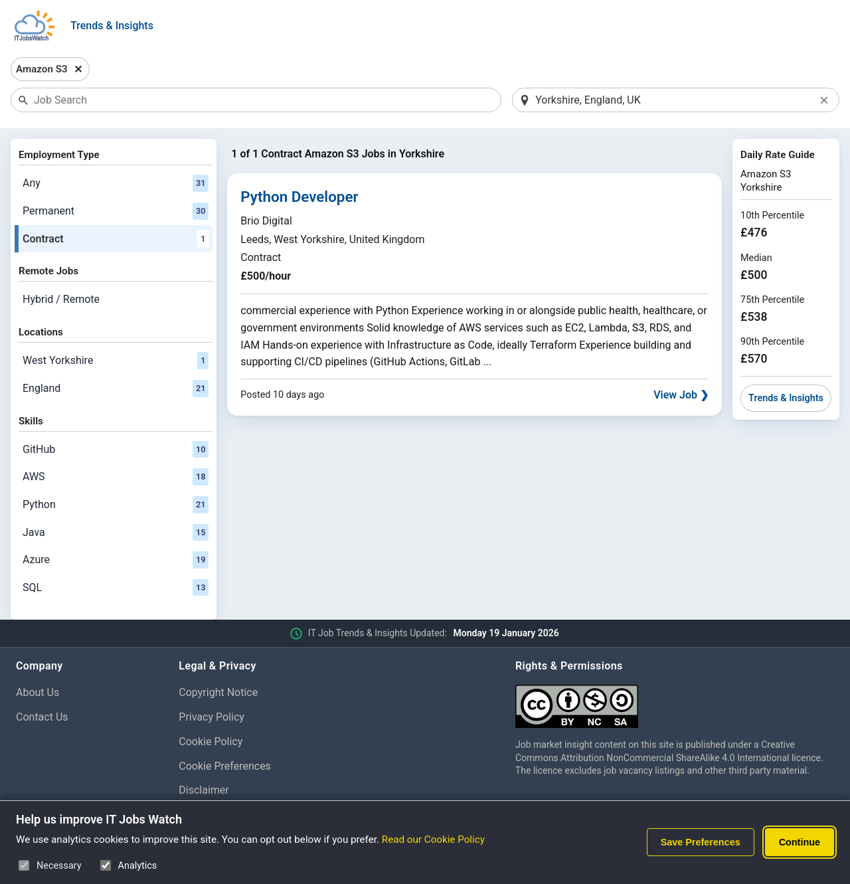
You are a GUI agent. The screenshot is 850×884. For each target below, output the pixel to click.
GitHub (116, 449)
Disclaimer (203, 790)
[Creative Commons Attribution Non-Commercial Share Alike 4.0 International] (674, 701)
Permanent (116, 211)
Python (116, 504)
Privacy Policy (211, 717)
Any (116, 183)
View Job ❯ (681, 395)
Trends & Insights (111, 25)
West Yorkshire (116, 360)
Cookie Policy (210, 741)
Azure (116, 560)
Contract (116, 239)
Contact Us (42, 717)
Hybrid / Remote (61, 299)
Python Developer (299, 196)
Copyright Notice (218, 692)
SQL (116, 587)
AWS (116, 477)
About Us (37, 692)
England (116, 388)
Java (116, 532)
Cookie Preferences (225, 766)
